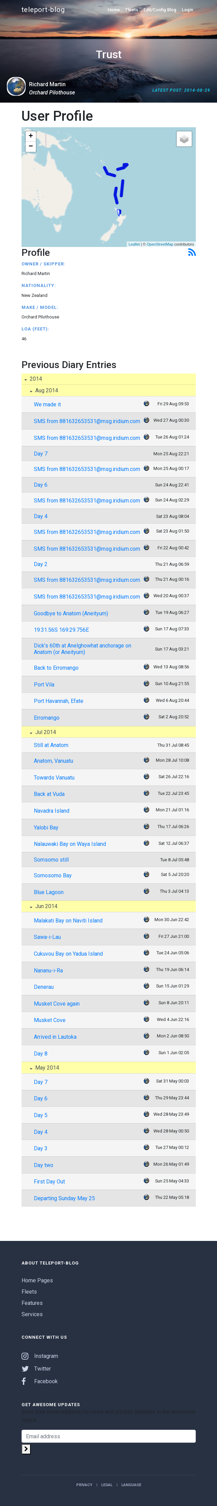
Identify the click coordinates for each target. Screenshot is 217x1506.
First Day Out (49, 1181)
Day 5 (41, 1115)
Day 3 (41, 1148)
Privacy (84, 1485)
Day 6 (41, 485)
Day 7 (41, 453)
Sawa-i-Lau (47, 937)
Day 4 (41, 516)
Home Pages (37, 1280)
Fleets (131, 9)
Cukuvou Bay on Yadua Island (68, 954)
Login (187, 9)
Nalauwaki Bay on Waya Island (70, 844)
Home (114, 9)
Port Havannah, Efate (58, 701)
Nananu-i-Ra (48, 970)
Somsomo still (51, 859)
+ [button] (30, 136)
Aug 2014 (46, 390)
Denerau (44, 987)
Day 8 (41, 1053)
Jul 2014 (45, 732)
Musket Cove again (57, 1003)
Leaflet (134, 244)
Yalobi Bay (46, 827)
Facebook (40, 1381)
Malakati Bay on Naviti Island (68, 920)
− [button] (30, 147)
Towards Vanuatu (54, 777)
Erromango (46, 718)
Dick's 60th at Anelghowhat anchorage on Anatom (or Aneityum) (82, 648)
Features (32, 1303)
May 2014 (46, 1067)
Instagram (40, 1356)
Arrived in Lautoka (55, 1037)
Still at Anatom (51, 745)
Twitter (36, 1369)
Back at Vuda (49, 794)
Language (131, 1485)
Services (32, 1314)
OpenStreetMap (160, 244)
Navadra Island (51, 811)
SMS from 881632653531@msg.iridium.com (87, 421)
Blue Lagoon (49, 892)
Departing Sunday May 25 (64, 1198)
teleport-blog (43, 9)
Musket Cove (50, 1020)
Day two (43, 1165)
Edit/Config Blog (160, 9)
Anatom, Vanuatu (53, 761)
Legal (106, 1485)
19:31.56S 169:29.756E (61, 630)
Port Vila (44, 684)
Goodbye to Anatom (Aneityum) (71, 613)
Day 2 (41, 564)
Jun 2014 (45, 906)
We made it (47, 404)
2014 (35, 379)
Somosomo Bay (53, 875)
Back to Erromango (56, 668)
